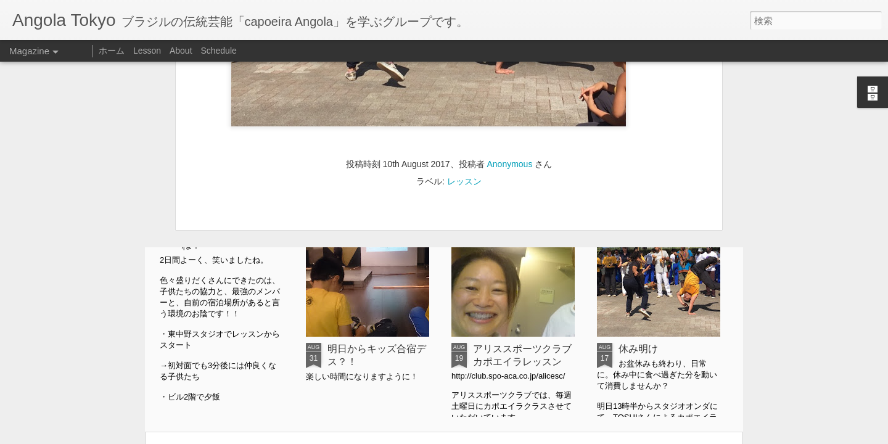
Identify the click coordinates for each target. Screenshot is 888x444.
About (181, 51)
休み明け (638, 348)
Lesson (147, 51)
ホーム (112, 51)
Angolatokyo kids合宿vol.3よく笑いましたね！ (228, 232)
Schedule (218, 51)
